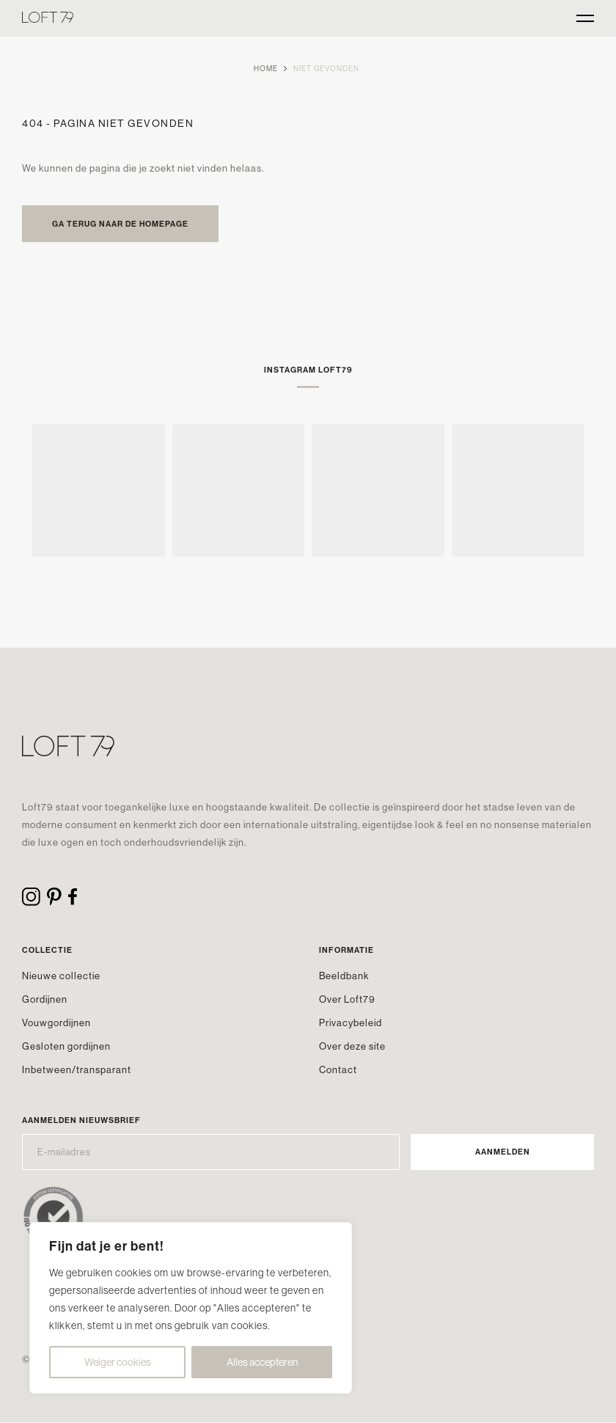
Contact (338, 1069)
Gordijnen (44, 999)
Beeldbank (344, 975)
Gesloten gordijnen (66, 1046)
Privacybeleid (350, 1022)
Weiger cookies (117, 1362)
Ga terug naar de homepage (120, 224)
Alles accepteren (262, 1362)
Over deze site (352, 1046)
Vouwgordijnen (56, 1022)
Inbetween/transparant (76, 1069)
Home (266, 68)
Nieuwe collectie (61, 975)
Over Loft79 (347, 999)
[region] (190, 1308)
